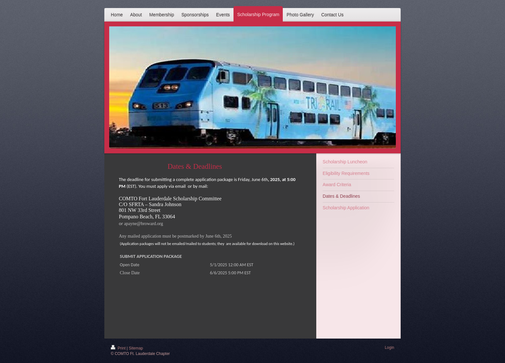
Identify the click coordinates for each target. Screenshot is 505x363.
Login (389, 347)
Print (119, 348)
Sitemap (136, 348)
